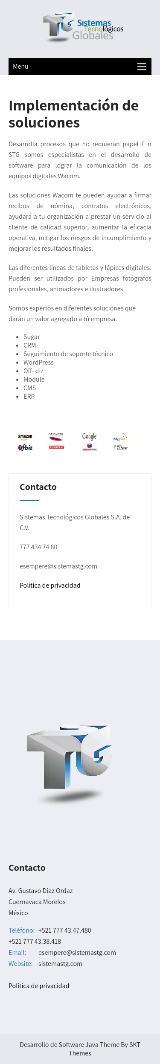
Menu (21, 66)
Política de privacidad (50, 585)
